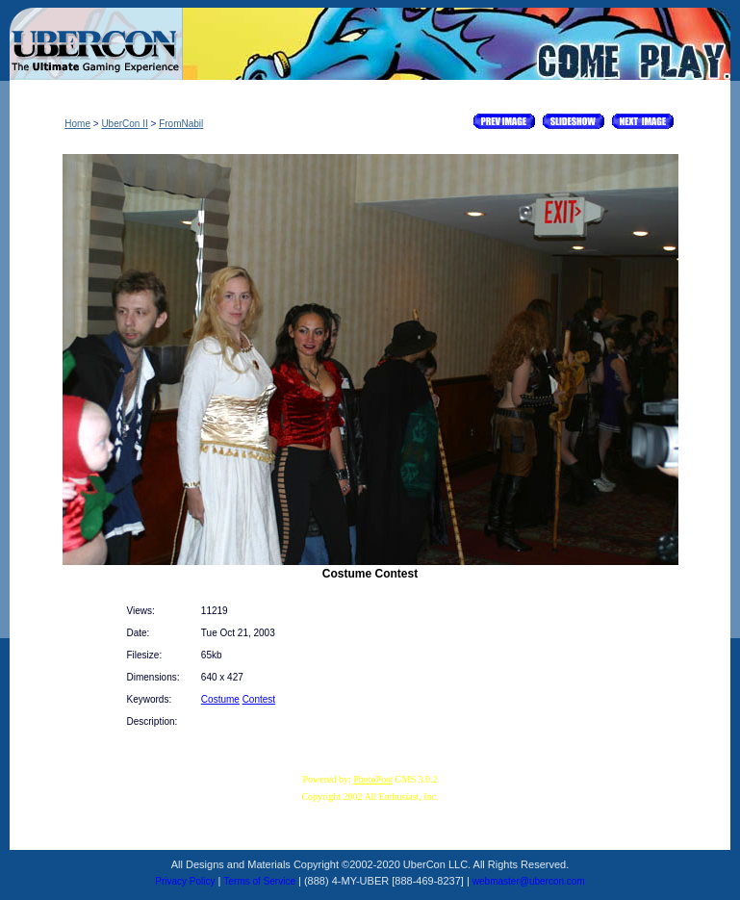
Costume (220, 699)
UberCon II (124, 123)
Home (77, 123)
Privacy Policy (185, 881)
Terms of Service (259, 881)
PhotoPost (373, 779)
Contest (258, 699)
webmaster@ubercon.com (528, 881)
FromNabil (181, 123)
